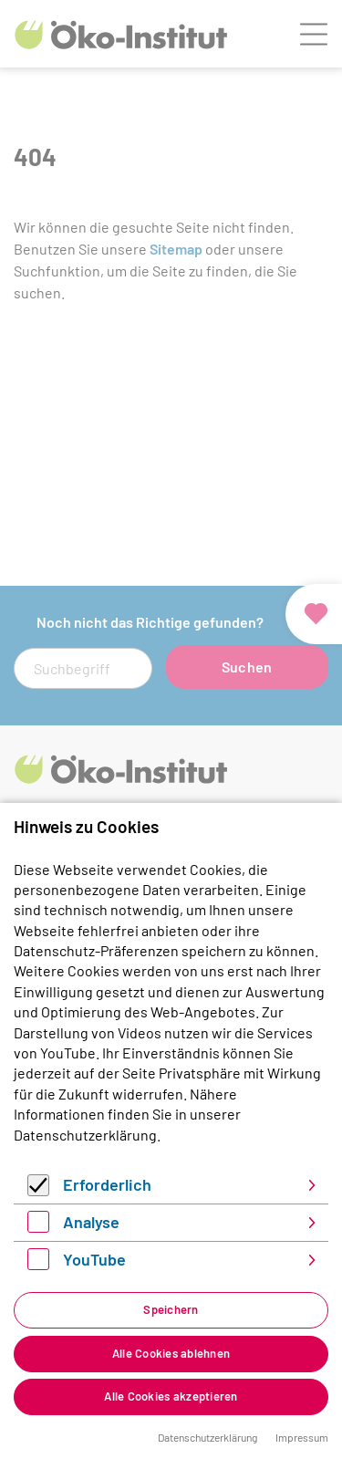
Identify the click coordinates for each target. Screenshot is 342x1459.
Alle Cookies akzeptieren (170, 1396)
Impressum (301, 1437)
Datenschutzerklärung (85, 1134)
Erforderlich (107, 1184)
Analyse (91, 1222)
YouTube (94, 1259)
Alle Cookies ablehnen (171, 1353)
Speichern (170, 1309)
